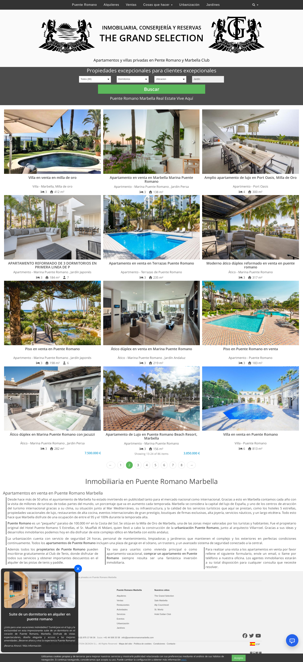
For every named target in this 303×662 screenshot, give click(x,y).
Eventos (120, 619)
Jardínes (213, 4)
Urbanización (189, 4)
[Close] (78, 568)
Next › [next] (191, 465)
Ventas (131, 4)
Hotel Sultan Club (162, 614)
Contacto (171, 644)
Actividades (122, 609)
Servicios (121, 614)
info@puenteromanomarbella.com (138, 637)
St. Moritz (158, 609)
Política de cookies (143, 644)
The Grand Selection (164, 596)
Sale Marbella (160, 600)
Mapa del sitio (126, 644)
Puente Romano (84, 4)
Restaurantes (123, 605)
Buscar (151, 89)
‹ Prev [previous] (110, 465)
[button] (10, 141)
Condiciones (159, 644)
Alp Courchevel (161, 605)
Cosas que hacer (157, 4)
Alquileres (111, 4)
